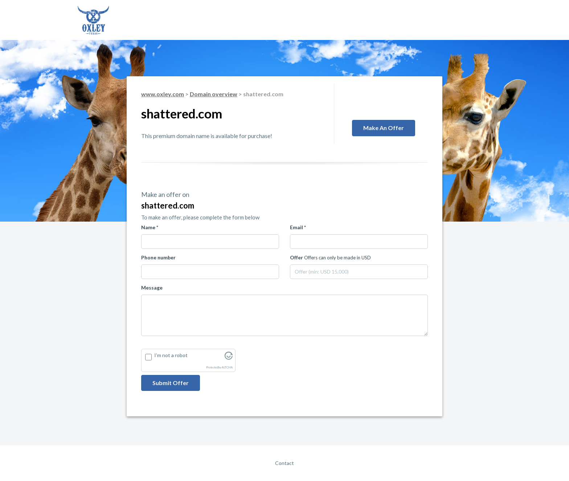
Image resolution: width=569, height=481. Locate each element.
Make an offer (383, 127)
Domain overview (213, 93)
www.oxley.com (162, 93)
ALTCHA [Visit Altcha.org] (227, 367)
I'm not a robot (171, 355)
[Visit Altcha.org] (229, 358)
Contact (284, 463)
